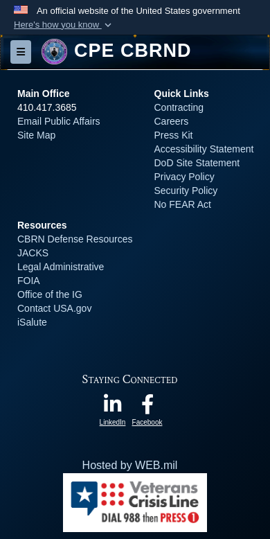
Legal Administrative (60, 266)
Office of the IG (49, 294)
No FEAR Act (182, 204)
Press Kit (173, 135)
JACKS (32, 252)
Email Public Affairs (58, 121)
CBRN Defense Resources (75, 239)
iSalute (32, 322)
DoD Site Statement (197, 162)
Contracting (179, 107)
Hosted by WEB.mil (130, 465)
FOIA (28, 280)
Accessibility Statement (204, 148)
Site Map (36, 135)
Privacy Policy (184, 176)
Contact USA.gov (54, 308)
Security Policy (186, 190)
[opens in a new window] (113, 408)
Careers (171, 121)
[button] (64, 25)
